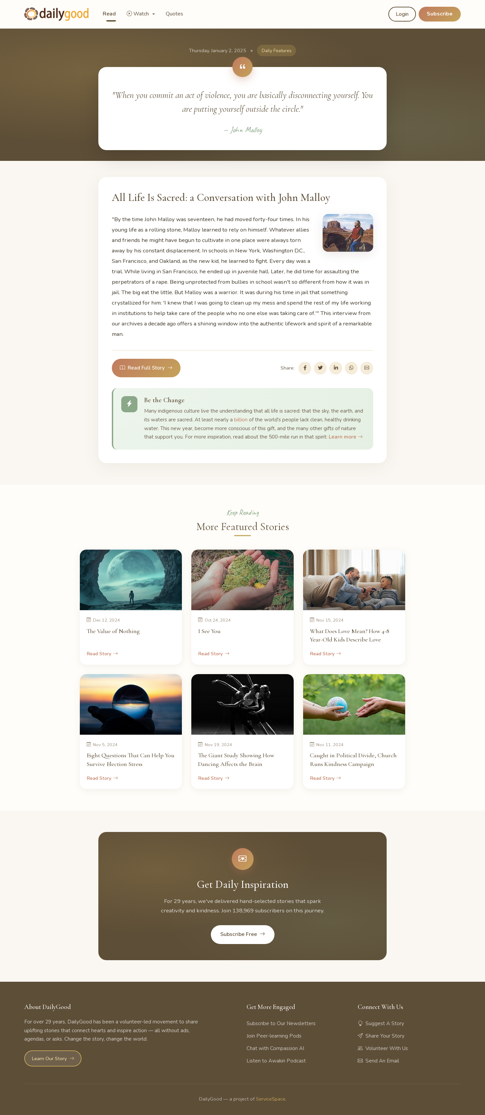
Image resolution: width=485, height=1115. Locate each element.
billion (241, 419)
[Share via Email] (366, 368)
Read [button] (109, 14)
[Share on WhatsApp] (351, 368)
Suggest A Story (381, 1023)
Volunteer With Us (383, 1048)
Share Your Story (381, 1036)
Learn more (346, 436)
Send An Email (378, 1060)
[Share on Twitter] (320, 368)
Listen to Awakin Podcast (276, 1060)
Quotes (174, 14)
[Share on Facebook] (304, 368)
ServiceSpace (270, 1098)
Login (402, 14)
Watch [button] (138, 14)
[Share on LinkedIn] (335, 368)
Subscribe (440, 14)
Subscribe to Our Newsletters (281, 1023)
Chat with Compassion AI (275, 1048)
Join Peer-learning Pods (274, 1036)
